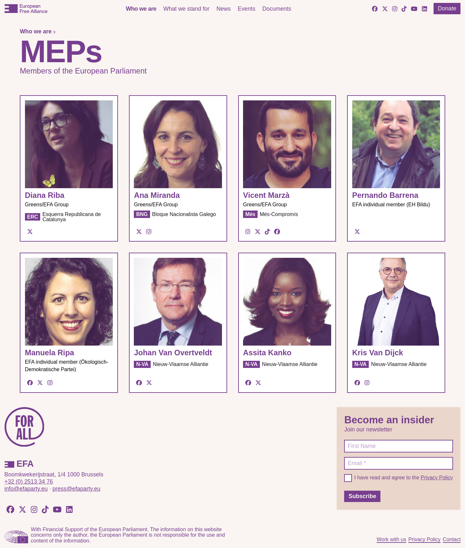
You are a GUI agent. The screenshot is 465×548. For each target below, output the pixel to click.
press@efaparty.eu (76, 488)
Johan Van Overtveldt (173, 352)
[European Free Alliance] (26, 8)
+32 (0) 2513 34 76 (29, 481)
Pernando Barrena (385, 195)
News (223, 9)
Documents (276, 9)
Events (246, 9)
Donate (447, 8)
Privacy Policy (437, 477)
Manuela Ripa (49, 352)
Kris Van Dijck (377, 352)
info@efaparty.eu (26, 488)
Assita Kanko (267, 352)
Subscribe (362, 496)
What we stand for (186, 9)
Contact (451, 539)
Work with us (391, 539)
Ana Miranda (157, 195)
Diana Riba (44, 195)
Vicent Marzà (266, 195)
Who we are (141, 9)
